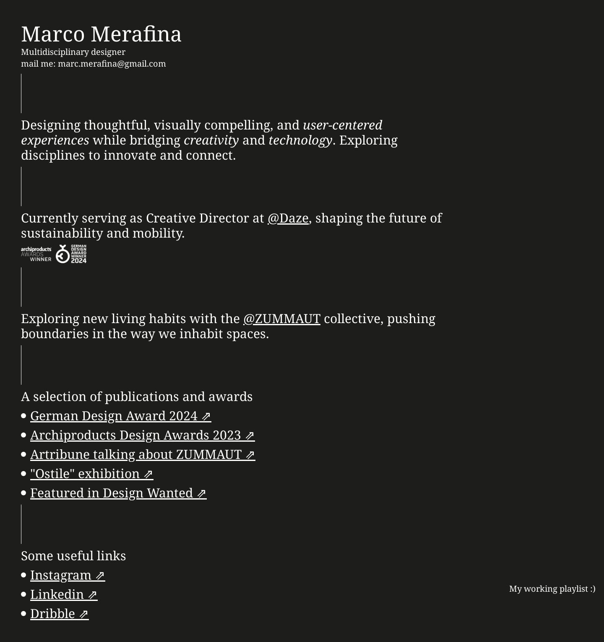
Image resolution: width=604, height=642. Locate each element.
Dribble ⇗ (59, 613)
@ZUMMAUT (281, 318)
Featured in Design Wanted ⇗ (118, 492)
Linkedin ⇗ (64, 594)
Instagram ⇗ (67, 574)
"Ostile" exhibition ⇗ (92, 473)
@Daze (288, 217)
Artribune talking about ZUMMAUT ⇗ (142, 454)
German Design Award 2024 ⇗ (120, 415)
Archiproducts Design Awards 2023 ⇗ (142, 434)
